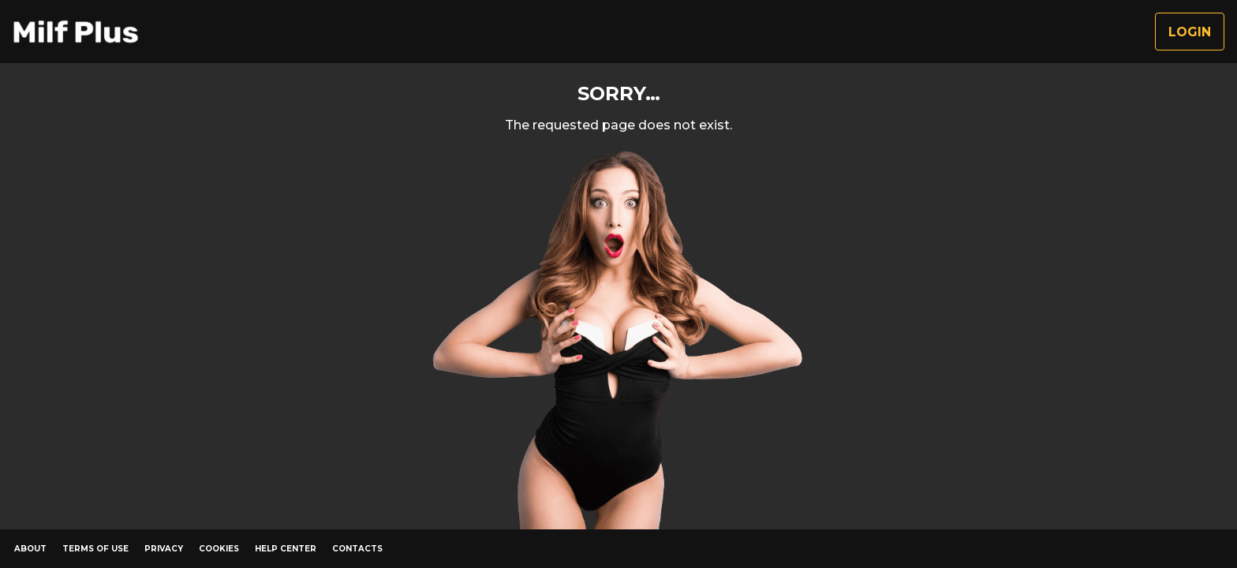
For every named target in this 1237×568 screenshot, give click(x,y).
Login (1189, 31)
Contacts (357, 549)
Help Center (285, 549)
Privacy (163, 549)
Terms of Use (95, 549)
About (30, 549)
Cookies (219, 549)
